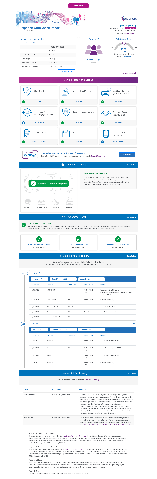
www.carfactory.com (130, 33)
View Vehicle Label (66, 71)
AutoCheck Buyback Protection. (74, 449)
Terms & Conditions (98, 156)
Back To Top (131, 165)
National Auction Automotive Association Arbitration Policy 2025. (107, 424)
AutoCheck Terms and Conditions (75, 436)
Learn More (126, 154)
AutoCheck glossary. (92, 380)
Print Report (78, 6)
